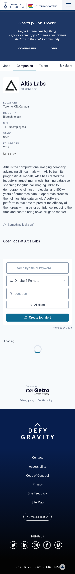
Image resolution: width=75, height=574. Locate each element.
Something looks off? (18, 224)
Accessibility (37, 466)
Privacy (38, 484)
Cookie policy (45, 400)
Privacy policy (27, 400)
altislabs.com (29, 89)
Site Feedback (37, 493)
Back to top (63, 566)
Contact (37, 457)
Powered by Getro (62, 327)
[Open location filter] (63, 293)
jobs (6, 66)
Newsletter (37, 516)
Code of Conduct (37, 475)
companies (25, 66)
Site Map (38, 502)
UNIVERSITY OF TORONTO (30, 566)
